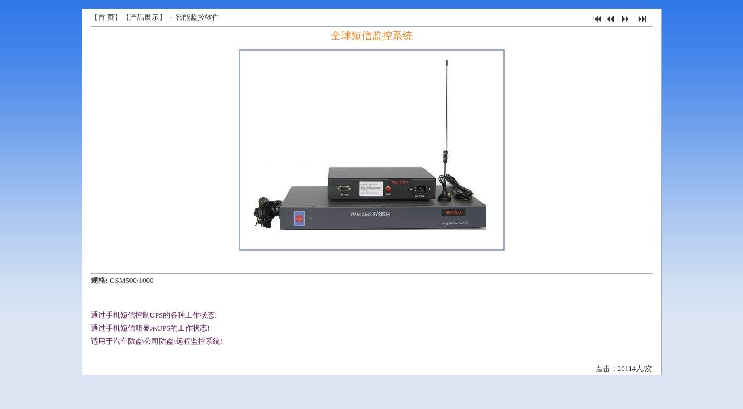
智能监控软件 (197, 17)
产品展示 (144, 17)
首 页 (106, 17)
